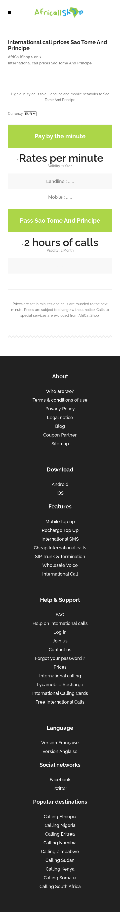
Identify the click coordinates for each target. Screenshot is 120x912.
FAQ (60, 614)
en (36, 57)
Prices (60, 667)
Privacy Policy (60, 408)
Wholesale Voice (60, 565)
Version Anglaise (60, 751)
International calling (60, 675)
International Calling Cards (60, 693)
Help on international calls (60, 623)
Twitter (60, 788)
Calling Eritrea (60, 834)
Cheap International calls (60, 547)
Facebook (60, 779)
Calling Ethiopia (60, 816)
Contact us (60, 649)
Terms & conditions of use (60, 400)
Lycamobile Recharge (60, 684)
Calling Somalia (60, 877)
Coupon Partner (60, 435)
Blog (60, 426)
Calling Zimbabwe (60, 851)
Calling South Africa (60, 886)
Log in (60, 632)
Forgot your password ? (60, 658)
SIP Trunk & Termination (60, 556)
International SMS (60, 539)
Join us (60, 640)
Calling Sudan (60, 860)
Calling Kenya (60, 869)
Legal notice (60, 417)
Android (60, 484)
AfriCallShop (19, 57)
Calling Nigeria (60, 825)
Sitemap (60, 443)
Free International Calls (60, 702)
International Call (60, 574)
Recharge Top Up (60, 530)
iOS (60, 493)
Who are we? (60, 391)
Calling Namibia (60, 842)
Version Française (60, 742)
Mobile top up (60, 521)
